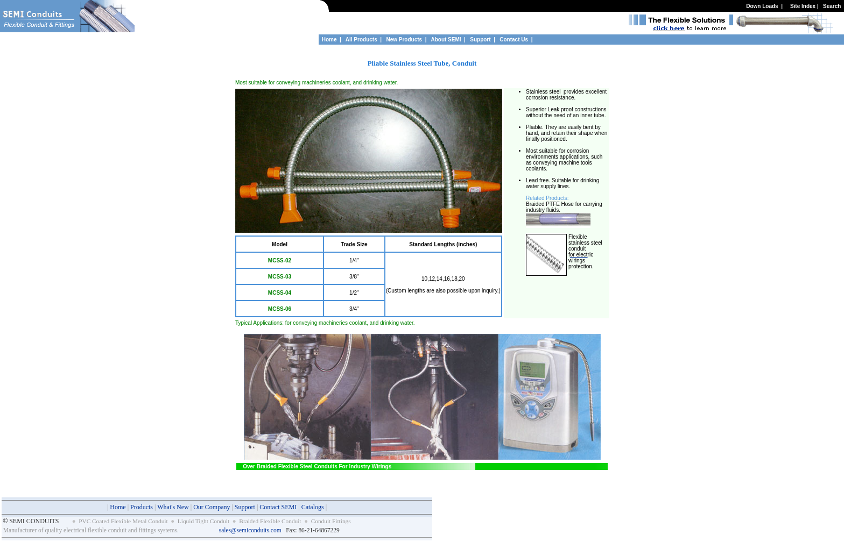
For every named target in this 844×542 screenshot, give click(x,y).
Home (329, 39)
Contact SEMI (278, 507)
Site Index (802, 6)
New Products (404, 39)
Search (832, 6)
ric (591, 255)
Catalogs (312, 507)
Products (141, 507)
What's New (172, 507)
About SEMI (446, 39)
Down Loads (762, 6)
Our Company (211, 507)
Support (481, 39)
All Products (361, 39)
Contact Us (514, 39)
